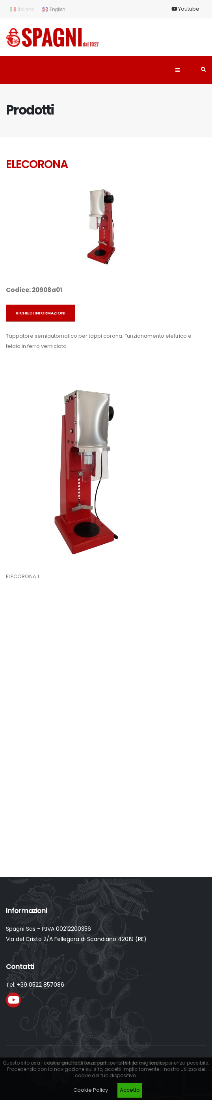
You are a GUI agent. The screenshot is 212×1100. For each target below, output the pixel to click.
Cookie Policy (90, 1090)
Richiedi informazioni (40, 313)
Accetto (130, 1090)
